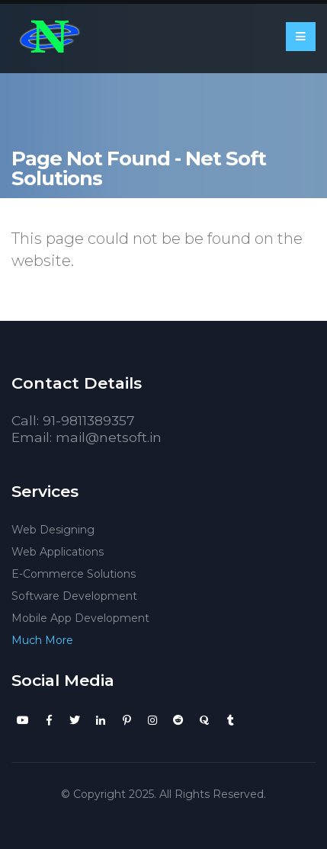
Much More (42, 640)
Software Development (74, 596)
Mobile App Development (80, 618)
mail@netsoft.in (109, 437)
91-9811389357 (89, 420)
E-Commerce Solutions (73, 574)
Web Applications (57, 552)
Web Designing (53, 530)
